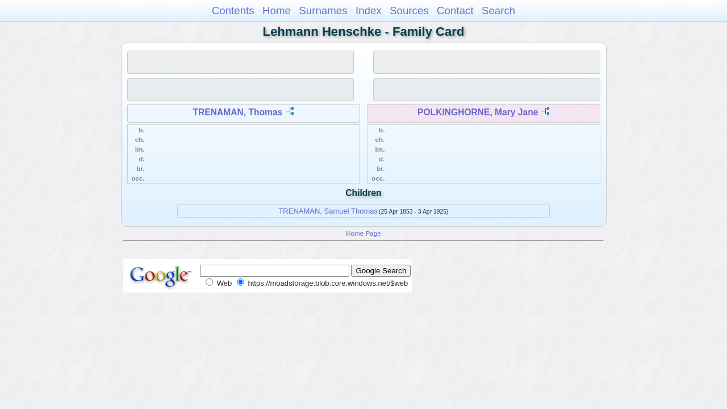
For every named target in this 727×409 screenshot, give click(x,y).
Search (498, 10)
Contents (233, 10)
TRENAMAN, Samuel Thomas (328, 211)
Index (369, 10)
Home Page (363, 233)
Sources (409, 10)
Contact (455, 10)
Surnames (323, 10)
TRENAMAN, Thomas (238, 112)
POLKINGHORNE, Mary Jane (477, 112)
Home (276, 10)
